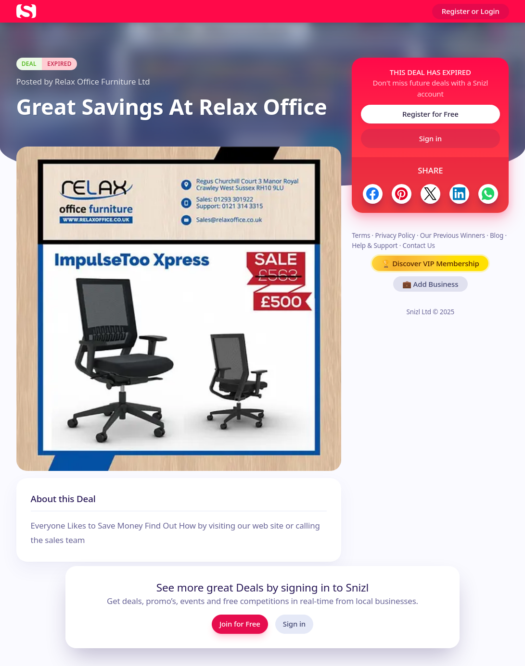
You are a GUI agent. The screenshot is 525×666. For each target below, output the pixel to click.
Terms (361, 235)
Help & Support (374, 245)
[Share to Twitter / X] (430, 194)
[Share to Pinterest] (401, 194)
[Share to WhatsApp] (488, 194)
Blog (496, 235)
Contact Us (419, 245)
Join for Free (239, 624)
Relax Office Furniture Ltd (102, 81)
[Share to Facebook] (373, 194)
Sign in (430, 138)
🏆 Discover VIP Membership (430, 263)
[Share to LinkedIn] (459, 194)
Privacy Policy (395, 235)
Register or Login (470, 11)
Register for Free (430, 114)
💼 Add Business (430, 284)
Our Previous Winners (452, 235)
